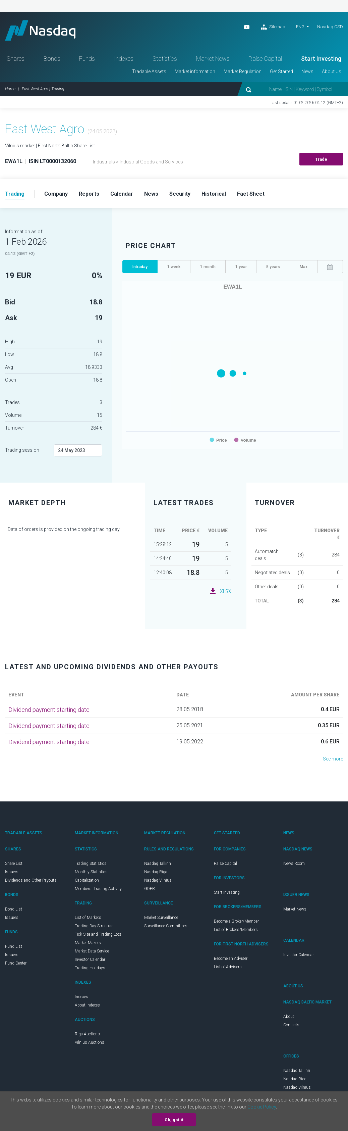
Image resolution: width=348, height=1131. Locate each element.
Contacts (291, 1025)
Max (303, 266)
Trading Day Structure (94, 926)
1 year (241, 266)
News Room (294, 863)
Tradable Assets (149, 71)
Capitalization (87, 880)
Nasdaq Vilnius (158, 880)
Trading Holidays (90, 968)
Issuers (11, 872)
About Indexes (87, 1005)
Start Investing (321, 58)
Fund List (13, 946)
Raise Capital (265, 58)
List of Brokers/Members (236, 929)
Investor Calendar (90, 959)
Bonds (52, 58)
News (307, 71)
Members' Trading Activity (98, 888)
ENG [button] (300, 26)
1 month (208, 266)
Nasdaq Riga (155, 872)
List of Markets (88, 917)
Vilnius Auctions (89, 1042)
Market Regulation (243, 71)
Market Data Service (92, 951)
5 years (273, 266)
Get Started (281, 71)
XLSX (225, 591)
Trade (321, 159)
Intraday (140, 266)
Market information (195, 71)
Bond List (13, 909)
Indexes (123, 58)
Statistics (165, 58)
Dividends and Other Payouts (31, 880)
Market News (213, 58)
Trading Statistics (91, 863)
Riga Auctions (87, 1034)
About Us (331, 71)
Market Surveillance (161, 917)
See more (333, 758)
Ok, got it (174, 1120)
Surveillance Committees (165, 926)
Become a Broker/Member (236, 921)
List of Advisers (228, 967)
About (288, 1016)
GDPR (149, 888)
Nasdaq (40, 30)
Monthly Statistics (91, 872)
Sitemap (273, 27)
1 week (173, 266)
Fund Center (15, 963)
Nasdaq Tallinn (157, 863)
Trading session (22, 450)
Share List (13, 863)
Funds (87, 58)
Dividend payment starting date (49, 709)
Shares (15, 58)
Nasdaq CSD (330, 26)
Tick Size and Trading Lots (98, 934)
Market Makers (88, 942)
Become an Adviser (230, 958)
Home (10, 89)
